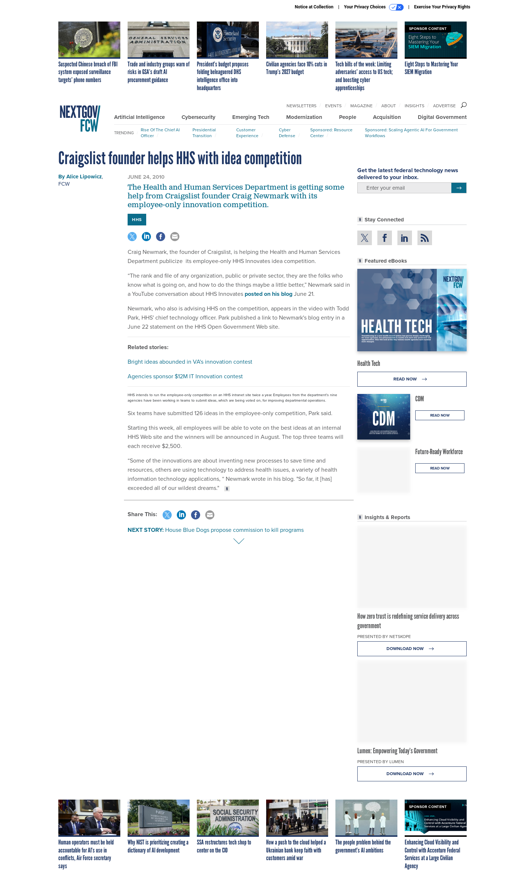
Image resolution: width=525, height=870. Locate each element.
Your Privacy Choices (374, 7)
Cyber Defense (287, 133)
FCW (64, 184)
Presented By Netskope (384, 636)
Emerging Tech (250, 117)
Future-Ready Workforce (439, 451)
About (388, 106)
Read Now (412, 379)
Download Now (412, 648)
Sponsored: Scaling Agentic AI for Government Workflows (411, 133)
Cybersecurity (198, 117)
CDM (419, 398)
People (347, 117)
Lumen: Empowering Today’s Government (397, 750)
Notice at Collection (314, 6)
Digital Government (442, 117)
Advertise (444, 106)
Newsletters (301, 106)
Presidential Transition (204, 133)
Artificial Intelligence (139, 117)
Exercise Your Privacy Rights (442, 6)
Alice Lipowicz (84, 177)
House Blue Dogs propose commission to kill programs (234, 530)
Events (333, 106)
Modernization (304, 117)
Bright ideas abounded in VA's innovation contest (190, 361)
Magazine (361, 106)
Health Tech (368, 363)
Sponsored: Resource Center (331, 133)
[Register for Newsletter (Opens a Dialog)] (458, 188)
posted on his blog (268, 294)
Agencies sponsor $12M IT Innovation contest (185, 376)
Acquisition (387, 117)
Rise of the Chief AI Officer (160, 133)
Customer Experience (247, 133)
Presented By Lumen (380, 761)
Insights (414, 106)
